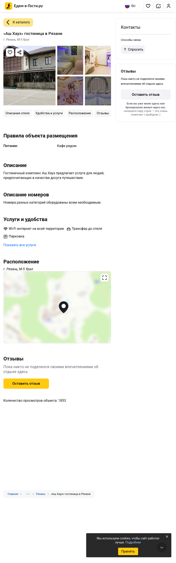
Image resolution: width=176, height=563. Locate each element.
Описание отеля (18, 113)
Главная (13, 494)
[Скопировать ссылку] (19, 52)
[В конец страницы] (162, 547)
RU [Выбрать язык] (130, 6)
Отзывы (103, 113)
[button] (148, 6)
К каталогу (16, 22)
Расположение (80, 113)
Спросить (132, 49)
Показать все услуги (19, 245)
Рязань (40, 494)
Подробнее (133, 542)
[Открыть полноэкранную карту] (57, 307)
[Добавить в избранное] (10, 52)
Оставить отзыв (26, 383)
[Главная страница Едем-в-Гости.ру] (24, 6)
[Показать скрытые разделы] (27, 494)
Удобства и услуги (49, 113)
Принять (128, 551)
